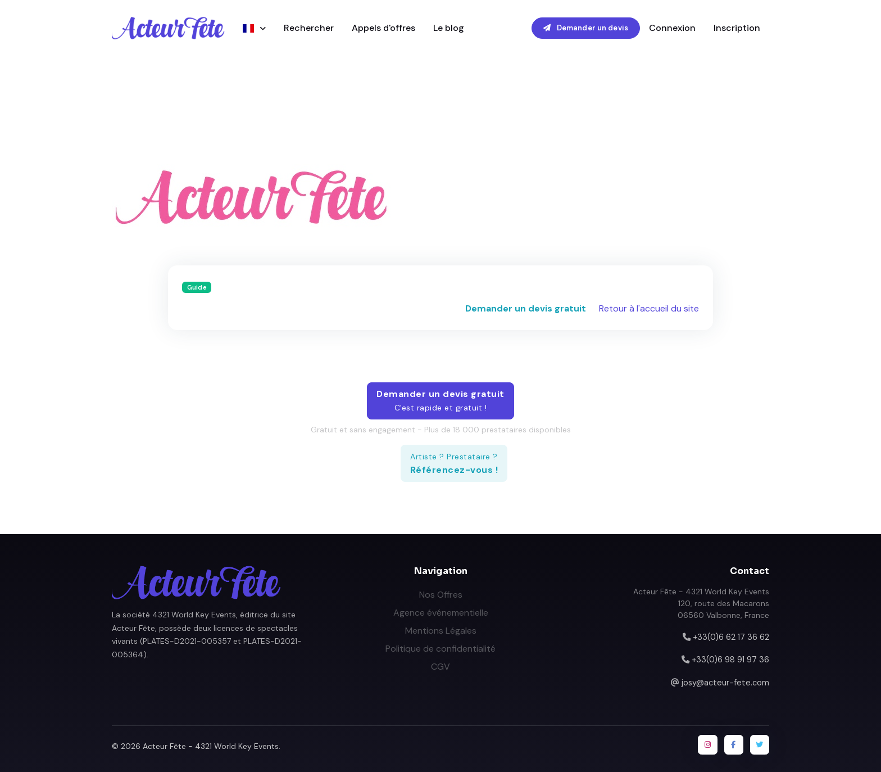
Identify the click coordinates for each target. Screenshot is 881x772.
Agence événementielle (440, 612)
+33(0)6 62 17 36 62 (731, 637)
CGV (440, 666)
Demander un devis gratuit (525, 308)
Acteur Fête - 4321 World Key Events (211, 746)
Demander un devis (585, 28)
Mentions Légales (440, 630)
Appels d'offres (383, 28)
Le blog (448, 28)
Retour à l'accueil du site (649, 308)
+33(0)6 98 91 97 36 (730, 659)
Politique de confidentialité (440, 648)
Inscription (737, 28)
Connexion (672, 28)
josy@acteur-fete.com (725, 683)
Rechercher (309, 28)
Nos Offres (440, 595)
